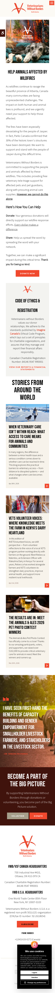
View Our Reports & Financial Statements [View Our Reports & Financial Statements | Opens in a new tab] (27, 368)
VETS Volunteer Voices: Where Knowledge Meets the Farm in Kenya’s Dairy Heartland (27, 526)
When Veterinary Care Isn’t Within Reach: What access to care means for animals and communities (27, 436)
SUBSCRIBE (27, 924)
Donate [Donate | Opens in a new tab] (38, 816)
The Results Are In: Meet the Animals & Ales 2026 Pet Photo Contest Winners (27, 625)
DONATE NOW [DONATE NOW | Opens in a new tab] (27, 273)
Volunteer (17, 816)
